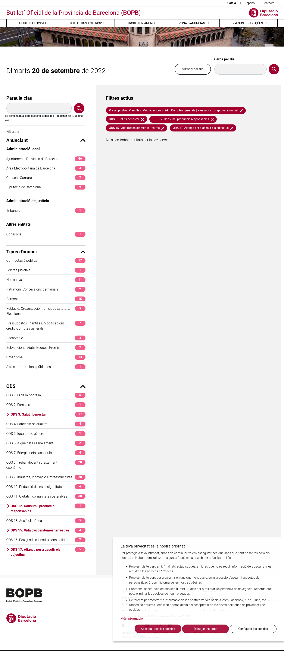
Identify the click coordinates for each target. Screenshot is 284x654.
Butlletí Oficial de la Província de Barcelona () (73, 12)
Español (250, 3)
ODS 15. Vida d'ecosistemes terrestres (48, 530)
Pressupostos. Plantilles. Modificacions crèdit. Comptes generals (45, 325)
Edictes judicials (45, 270)
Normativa (45, 279)
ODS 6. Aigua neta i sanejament (45, 443)
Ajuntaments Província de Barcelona (45, 158)
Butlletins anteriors (87, 23)
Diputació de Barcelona (45, 187)
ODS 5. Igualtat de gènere (45, 433)
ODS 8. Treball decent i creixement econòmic (45, 465)
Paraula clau (19, 98)
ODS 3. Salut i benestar (48, 414)
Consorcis (45, 234)
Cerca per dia (224, 59)
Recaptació (45, 338)
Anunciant (45, 140)
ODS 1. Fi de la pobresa (45, 395)
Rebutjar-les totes (205, 629)
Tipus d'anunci (45, 251)
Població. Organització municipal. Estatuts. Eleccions (45, 311)
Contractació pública (45, 260)
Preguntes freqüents (249, 23)
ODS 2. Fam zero (45, 404)
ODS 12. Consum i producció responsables (48, 508)
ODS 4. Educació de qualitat (45, 424)
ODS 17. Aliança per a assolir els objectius (48, 552)
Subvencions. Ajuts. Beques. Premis (45, 347)
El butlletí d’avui (32, 23)
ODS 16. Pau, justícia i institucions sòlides (45, 539)
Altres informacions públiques (45, 366)
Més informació (132, 618)
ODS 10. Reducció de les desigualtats (45, 486)
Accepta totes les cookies (158, 629)
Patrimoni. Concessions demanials (45, 289)
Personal (45, 298)
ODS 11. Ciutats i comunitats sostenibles (45, 496)
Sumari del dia (192, 69)
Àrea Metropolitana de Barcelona (45, 168)
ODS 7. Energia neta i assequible (45, 452)
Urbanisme (45, 357)
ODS (45, 386)
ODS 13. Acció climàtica (45, 520)
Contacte (268, 3)
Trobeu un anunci (141, 23)
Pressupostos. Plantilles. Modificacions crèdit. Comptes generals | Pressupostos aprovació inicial (176, 110)
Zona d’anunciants (194, 23)
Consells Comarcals (45, 177)
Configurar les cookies (253, 629)
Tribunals (45, 210)
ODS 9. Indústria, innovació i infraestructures (45, 477)
